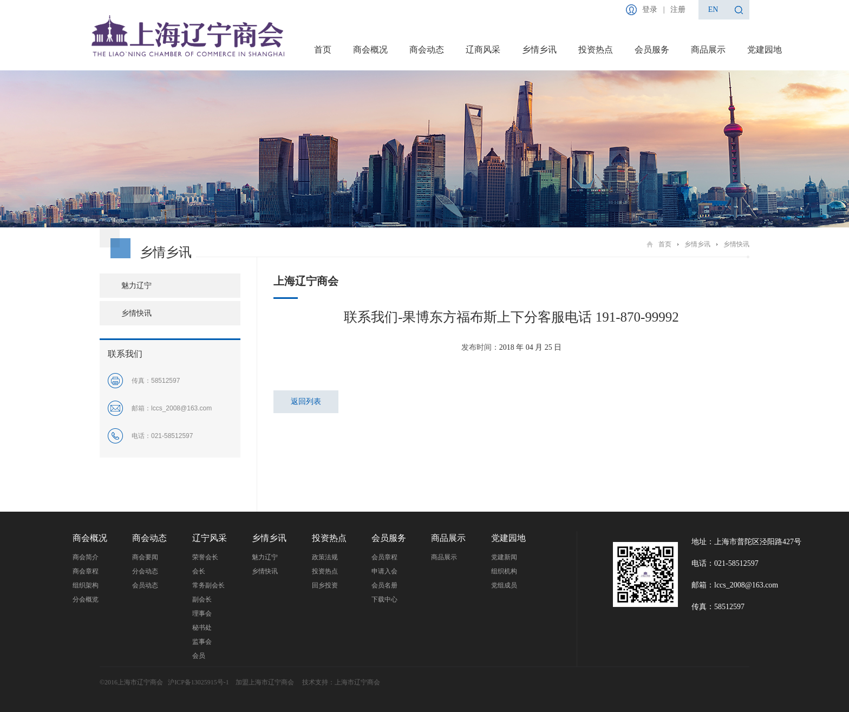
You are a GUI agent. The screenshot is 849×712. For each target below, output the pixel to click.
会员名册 (384, 585)
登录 (649, 9)
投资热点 (595, 49)
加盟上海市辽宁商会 (266, 682)
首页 (322, 49)
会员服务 (652, 49)
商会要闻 (145, 557)
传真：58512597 (717, 607)
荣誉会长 (205, 557)
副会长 (202, 599)
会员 (198, 655)
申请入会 (384, 571)
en (713, 9)
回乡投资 (325, 585)
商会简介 (86, 557)
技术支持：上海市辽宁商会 (341, 682)
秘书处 (202, 627)
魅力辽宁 (136, 286)
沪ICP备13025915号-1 (198, 682)
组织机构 (504, 571)
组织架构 (86, 585)
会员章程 (384, 557)
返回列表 (306, 401)
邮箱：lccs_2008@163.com (734, 585)
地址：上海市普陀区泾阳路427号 (746, 542)
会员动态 (145, 585)
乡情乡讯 (539, 49)
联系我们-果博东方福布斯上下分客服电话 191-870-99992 (511, 317)
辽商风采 (483, 49)
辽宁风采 (209, 538)
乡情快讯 (736, 244)
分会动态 (145, 571)
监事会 (202, 641)
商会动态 (426, 49)
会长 (198, 571)
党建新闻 (504, 557)
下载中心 (384, 599)
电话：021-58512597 (725, 563)
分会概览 (86, 599)
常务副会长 (208, 585)
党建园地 (764, 49)
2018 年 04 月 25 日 (530, 347)
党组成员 (504, 585)
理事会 (202, 613)
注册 (677, 9)
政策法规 (325, 557)
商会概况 (370, 49)
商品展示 (708, 49)
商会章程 (86, 571)
